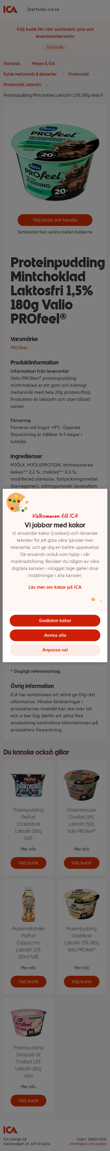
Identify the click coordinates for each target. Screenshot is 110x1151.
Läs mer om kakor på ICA (55, 587)
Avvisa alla (55, 635)
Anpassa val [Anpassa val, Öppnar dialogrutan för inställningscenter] (55, 650)
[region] (55, 575)
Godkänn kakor (55, 620)
